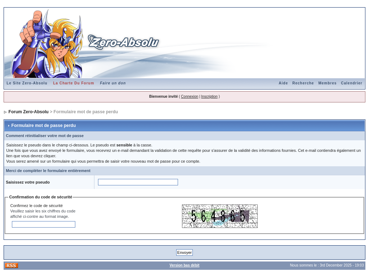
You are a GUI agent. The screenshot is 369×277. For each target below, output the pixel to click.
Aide (283, 83)
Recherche (303, 83)
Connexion (189, 96)
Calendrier (351, 83)
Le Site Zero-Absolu (26, 83)
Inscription (209, 96)
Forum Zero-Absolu (29, 111)
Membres (327, 83)
